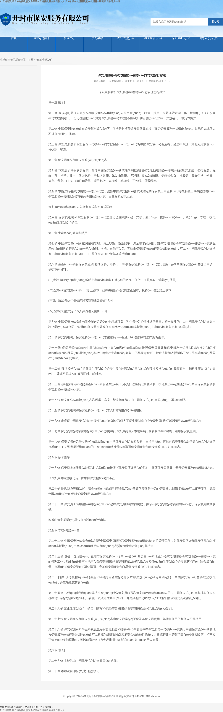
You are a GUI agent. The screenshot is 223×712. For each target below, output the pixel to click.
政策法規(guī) (125, 38)
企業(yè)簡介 (42, 38)
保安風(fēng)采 (181, 38)
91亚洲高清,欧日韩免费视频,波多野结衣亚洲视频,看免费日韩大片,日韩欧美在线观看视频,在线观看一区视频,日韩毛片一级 (60, 1)
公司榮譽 (97, 38)
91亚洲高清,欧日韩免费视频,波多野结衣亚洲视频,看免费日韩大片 (32, 710)
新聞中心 (69, 38)
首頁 (14, 38)
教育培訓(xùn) (153, 38)
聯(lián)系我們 (208, 38)
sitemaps (155, 696)
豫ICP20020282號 (141, 696)
